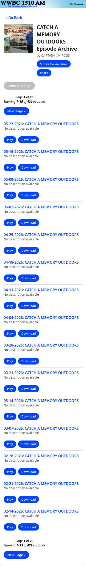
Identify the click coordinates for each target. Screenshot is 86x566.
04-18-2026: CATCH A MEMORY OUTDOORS (41, 262)
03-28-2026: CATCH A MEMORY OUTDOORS (41, 345)
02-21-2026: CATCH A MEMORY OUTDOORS (41, 483)
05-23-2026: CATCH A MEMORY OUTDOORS (41, 123)
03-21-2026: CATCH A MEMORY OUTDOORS (41, 372)
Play (10, 140)
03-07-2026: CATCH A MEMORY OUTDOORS (41, 428)
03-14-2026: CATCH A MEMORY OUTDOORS (41, 400)
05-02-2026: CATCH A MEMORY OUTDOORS (41, 207)
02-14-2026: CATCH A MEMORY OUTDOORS (41, 511)
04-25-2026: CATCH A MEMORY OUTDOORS (41, 234)
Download (28, 140)
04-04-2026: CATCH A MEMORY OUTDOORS (41, 317)
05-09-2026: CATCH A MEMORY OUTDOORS (41, 179)
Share (44, 73)
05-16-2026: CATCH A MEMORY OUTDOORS (41, 151)
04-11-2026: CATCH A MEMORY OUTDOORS (41, 289)
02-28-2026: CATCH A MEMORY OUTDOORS (41, 455)
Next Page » (16, 111)
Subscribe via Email (53, 64)
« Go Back (13, 17)
